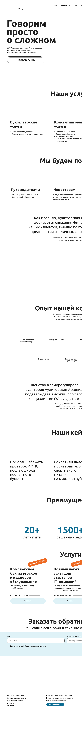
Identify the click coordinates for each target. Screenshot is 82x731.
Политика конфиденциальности (59, 698)
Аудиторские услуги (15, 701)
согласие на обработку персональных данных (29, 646)
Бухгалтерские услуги (15, 695)
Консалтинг (66, 5)
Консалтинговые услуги (16, 698)
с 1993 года (20, 9)
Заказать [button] (27, 601)
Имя (8, 636)
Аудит (54, 5)
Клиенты (10, 703)
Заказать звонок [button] (55, 704)
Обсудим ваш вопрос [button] (26, 60)
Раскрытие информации (56, 701)
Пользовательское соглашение (59, 695)
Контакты (11, 706)
